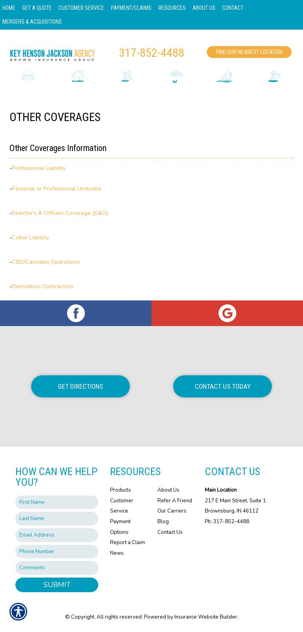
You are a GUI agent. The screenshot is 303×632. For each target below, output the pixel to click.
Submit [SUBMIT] (57, 584)
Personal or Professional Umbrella (56, 188)
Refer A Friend (174, 500)
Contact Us (170, 532)
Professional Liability (39, 168)
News (117, 553)
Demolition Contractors (42, 286)
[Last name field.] (56, 519)
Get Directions (80, 386)
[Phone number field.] (56, 552)
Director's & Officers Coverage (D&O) (60, 213)
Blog (163, 521)
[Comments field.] (56, 568)
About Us (168, 490)
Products (120, 490)
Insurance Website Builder (205, 617)
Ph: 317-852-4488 (227, 521)
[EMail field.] (56, 535)
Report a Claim (127, 542)
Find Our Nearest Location (249, 52)
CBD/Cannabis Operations (46, 262)
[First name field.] (56, 502)
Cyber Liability (30, 237)
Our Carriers (172, 511)
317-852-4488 (151, 53)
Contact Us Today (223, 386)
